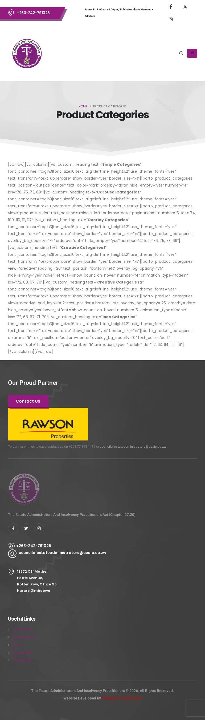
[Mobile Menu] (192, 53)
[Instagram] (170, 19)
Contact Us (22, 629)
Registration (23, 652)
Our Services (24, 637)
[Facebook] (170, 6)
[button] (181, 53)
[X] (185, 6)
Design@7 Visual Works (122, 698)
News (17, 644)
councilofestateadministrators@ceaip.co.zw (133, 446)
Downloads (22, 660)
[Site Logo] (26, 53)
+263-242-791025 (33, 12)
